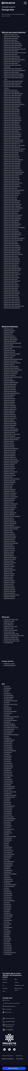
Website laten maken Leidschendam (13, 174)
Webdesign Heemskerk (10, 562)
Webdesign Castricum (9, 550)
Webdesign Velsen (8, 577)
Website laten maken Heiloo (11, 275)
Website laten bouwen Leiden (11, 639)
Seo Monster (7, 868)
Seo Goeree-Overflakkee (10, 711)
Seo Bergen (7, 911)
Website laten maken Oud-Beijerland (13, 215)
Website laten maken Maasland (11, 225)
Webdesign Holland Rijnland (11, 430)
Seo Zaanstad (7, 938)
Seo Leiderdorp (8, 733)
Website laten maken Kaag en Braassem (14, 75)
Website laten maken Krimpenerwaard (13, 81)
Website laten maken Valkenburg (12, 168)
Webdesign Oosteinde (9, 589)
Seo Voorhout (7, 804)
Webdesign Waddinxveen (10, 409)
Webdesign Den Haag (9, 350)
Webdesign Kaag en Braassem (11, 368)
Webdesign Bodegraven (10, 521)
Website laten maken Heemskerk (12, 274)
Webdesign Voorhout (9, 446)
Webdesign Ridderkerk (9, 395)
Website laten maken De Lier (11, 229)
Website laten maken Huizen (11, 256)
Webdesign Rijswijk (9, 396)
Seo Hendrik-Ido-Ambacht (10, 720)
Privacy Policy (19, 1058)
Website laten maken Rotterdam (12, 109)
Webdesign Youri (8, 334)
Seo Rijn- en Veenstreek (10, 791)
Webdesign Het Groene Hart (11, 429)
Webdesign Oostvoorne (10, 505)
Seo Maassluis (7, 738)
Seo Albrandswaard (9, 697)
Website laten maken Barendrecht (12, 47)
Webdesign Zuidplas (9, 420)
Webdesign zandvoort (9, 582)
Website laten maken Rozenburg (12, 209)
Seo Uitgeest (7, 931)
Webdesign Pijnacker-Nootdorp (12, 393)
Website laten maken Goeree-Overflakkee (14, 59)
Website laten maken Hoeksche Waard (13, 74)
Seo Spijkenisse (8, 847)
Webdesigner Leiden (9, 621)
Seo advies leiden (8, 642)
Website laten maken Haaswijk (11, 177)
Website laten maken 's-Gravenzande (13, 207)
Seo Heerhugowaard (9, 900)
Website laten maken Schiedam (12, 111)
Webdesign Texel (8, 571)
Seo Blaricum (7, 913)
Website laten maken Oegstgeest (12, 100)
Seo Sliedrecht (7, 759)
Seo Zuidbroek (7, 950)
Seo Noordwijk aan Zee (10, 952)
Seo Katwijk (7, 690)
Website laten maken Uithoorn (11, 286)
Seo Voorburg (7, 822)
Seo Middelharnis (8, 870)
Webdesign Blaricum (9, 555)
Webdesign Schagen (9, 552)
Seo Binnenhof (8, 790)
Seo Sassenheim (8, 807)
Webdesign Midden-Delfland (11, 382)
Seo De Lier (7, 875)
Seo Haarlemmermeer (9, 797)
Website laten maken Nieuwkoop (12, 97)
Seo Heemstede (8, 895)
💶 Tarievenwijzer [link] (7, 1009)
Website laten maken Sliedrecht (12, 113)
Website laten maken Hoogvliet (12, 299)
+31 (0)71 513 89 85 (10, 1021)
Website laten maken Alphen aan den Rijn (14, 149)
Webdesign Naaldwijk (9, 509)
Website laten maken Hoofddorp (12, 166)
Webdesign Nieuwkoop (10, 386)
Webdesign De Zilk (9, 584)
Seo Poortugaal (8, 949)
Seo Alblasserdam (8, 695)
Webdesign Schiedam (9, 400)
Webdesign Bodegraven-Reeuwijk (12, 343)
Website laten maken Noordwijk (12, 36)
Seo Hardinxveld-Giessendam (11, 716)
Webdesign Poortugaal (9, 591)
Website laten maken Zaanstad (11, 291)
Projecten (5, 988)
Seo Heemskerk (8, 920)
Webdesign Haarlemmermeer (11, 439)
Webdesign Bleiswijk (9, 525)
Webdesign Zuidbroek (9, 593)
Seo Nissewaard (8, 745)
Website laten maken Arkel (10, 241)
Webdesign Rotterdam (9, 398)
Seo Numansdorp (8, 865)
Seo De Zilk (7, 941)
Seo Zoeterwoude (8, 775)
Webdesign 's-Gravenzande (11, 496)
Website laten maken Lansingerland (13, 83)
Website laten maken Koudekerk (12, 179)
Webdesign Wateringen (10, 482)
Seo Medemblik (8, 927)
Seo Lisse (6, 736)
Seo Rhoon (7, 859)
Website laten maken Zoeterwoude (12, 129)
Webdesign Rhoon (8, 502)
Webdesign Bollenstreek (10, 425)
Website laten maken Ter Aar (11, 195)
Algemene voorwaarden (8, 1058)
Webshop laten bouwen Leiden (12, 641)
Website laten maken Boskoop (11, 231)
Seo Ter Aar (7, 841)
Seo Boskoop (7, 877)
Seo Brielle (7, 702)
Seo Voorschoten (8, 765)
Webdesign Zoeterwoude (10, 418)
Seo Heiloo (7, 922)
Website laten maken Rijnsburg (12, 41)
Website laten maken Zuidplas (11, 131)
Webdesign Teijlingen (9, 473)
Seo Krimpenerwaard (9, 729)
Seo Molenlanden (8, 741)
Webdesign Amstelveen (10, 536)
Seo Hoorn (7, 834)
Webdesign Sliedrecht (9, 402)
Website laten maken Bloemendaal (12, 234)
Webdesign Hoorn (8, 477)
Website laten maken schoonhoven (13, 204)
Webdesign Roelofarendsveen (11, 461)
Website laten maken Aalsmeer (11, 258)
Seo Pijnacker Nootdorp (10, 836)
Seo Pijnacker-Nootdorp (10, 750)
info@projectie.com (10, 1018)
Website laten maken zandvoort (12, 293)
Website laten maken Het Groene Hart (13, 140)
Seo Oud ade (7, 827)
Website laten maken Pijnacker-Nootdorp (14, 104)
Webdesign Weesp (8, 578)
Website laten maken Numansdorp (12, 218)
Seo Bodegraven (8, 879)
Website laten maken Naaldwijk (11, 220)
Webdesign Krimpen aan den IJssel (13, 370)
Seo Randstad (7, 784)
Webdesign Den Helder (10, 559)
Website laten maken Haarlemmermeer (13, 150)
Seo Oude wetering (9, 829)
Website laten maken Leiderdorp (12, 84)
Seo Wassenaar (8, 768)
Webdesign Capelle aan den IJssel (12, 346)
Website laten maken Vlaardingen (12, 116)
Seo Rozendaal (8, 838)
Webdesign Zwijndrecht (10, 421)
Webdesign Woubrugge (10, 475)
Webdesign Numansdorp (10, 507)
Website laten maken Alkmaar (11, 243)
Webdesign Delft (8, 348)
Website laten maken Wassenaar (12, 122)
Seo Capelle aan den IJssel (11, 704)
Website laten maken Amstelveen (12, 247)
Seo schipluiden (8, 852)
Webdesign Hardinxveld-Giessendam (13, 359)
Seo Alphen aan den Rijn (10, 795)
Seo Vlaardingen (8, 763)
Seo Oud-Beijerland (9, 861)
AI (3, 985)
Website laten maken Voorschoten (12, 118)
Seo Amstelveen (8, 893)
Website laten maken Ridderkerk (12, 106)
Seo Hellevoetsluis (8, 718)
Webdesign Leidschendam (10, 462)
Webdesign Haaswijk (9, 466)
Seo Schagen (7, 909)
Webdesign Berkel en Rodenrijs (12, 527)
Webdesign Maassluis (9, 380)
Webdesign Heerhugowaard (11, 543)
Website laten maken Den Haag (12, 56)
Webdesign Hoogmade (9, 452)
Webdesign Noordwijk (9, 330)
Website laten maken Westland (11, 124)
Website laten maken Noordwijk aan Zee (14, 306)
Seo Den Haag (7, 707)
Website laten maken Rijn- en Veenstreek (14, 145)
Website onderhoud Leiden (11, 630)
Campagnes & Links (19, 985)
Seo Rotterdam (8, 756)
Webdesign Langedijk (9, 566)
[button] (14, 1068)
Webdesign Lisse (8, 378)
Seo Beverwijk (7, 906)
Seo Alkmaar (7, 890)
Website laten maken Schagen (11, 263)
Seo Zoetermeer (8, 774)
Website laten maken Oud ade (11, 181)
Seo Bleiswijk (7, 882)
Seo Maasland (7, 872)
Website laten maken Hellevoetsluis (13, 68)
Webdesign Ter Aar (9, 484)
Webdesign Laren (8, 568)
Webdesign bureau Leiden (10, 626)
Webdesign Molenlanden (10, 384)
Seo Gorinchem (8, 713)
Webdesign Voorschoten (10, 407)
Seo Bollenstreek (8, 782)
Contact (16, 982)
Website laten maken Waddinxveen (12, 120)
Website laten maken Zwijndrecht (12, 133)
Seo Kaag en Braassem (10, 725)
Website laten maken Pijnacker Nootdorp (14, 190)
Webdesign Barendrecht (10, 341)
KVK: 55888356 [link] (9, 1029)
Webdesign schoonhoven (10, 493)
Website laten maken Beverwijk (12, 259)
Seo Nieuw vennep (9, 816)
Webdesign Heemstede (10, 537)
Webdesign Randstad (9, 427)
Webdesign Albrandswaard (10, 339)
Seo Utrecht (7, 800)
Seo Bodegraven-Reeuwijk (10, 700)
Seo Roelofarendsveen (10, 818)
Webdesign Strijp (8, 486)
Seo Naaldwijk (7, 866)
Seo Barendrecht (8, 699)
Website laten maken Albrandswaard (13, 45)
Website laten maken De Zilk (11, 295)
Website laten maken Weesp (11, 290)
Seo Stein (6, 845)
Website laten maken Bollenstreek (12, 136)
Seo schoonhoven (8, 850)
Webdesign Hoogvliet (9, 587)
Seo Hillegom (7, 722)
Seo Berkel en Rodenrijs (10, 884)
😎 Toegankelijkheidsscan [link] (9, 1006)
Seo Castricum (7, 907)
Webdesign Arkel (8, 530)
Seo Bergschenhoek (9, 886)
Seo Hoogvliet (7, 945)
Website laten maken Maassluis (12, 92)
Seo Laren (6, 925)
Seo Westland (7, 770)
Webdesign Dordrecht (9, 352)
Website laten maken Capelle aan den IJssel (15, 52)
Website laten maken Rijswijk (11, 108)
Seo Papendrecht (8, 749)
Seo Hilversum (7, 897)
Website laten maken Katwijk (11, 38)
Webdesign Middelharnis (10, 512)
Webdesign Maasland (9, 514)
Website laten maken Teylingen (12, 115)
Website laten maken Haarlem (11, 152)
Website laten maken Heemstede (12, 249)
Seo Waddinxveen (8, 766)
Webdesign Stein (8, 487)
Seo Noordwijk (7, 688)
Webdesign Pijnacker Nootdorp (12, 478)
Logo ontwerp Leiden (9, 632)
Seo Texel (6, 929)
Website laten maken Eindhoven (12, 308)
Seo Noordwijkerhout (9, 806)
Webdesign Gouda (8, 357)
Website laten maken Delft (10, 54)
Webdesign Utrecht (9, 443)
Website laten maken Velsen (11, 288)
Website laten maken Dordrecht (12, 58)
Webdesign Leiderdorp (9, 375)
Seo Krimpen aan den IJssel (11, 727)
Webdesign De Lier (9, 518)
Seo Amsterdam (8, 811)
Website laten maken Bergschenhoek (13, 240)
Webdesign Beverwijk (9, 548)
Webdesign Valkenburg (10, 457)
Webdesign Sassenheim (10, 450)
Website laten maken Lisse (10, 90)
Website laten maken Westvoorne (12, 125)
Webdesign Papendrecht (10, 391)
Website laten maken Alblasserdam (12, 43)
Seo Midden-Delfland (9, 740)
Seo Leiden (7, 686)
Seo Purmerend (8, 899)
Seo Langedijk (7, 924)
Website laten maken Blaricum (11, 266)
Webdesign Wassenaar (9, 411)
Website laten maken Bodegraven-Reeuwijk (15, 49)
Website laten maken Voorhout (11, 158)
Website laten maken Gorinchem (12, 61)
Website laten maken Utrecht (11, 154)
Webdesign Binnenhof (9, 432)
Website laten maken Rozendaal (12, 191)
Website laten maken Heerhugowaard (13, 254)
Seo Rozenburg (8, 856)
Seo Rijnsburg (7, 693)
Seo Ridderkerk (8, 752)
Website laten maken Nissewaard (12, 99)
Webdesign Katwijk (8, 332)
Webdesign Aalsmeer (9, 546)
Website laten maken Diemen (11, 272)
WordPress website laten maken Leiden (14, 635)
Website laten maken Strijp (10, 197)
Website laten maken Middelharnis (12, 224)
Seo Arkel (6, 888)
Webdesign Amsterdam (10, 454)
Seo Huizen (7, 902)
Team (4, 991)
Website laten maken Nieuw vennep (13, 170)
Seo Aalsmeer (7, 904)
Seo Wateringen (8, 840)
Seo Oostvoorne (8, 863)
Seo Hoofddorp (8, 813)
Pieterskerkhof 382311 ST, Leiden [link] (9, 1025)
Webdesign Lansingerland (10, 373)
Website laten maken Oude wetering (13, 183)
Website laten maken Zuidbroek (12, 304)
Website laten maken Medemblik (12, 281)
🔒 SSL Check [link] (6, 1000)
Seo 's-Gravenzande (9, 854)
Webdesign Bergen (9, 553)
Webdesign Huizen (9, 545)
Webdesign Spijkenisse (10, 489)
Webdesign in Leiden (9, 663)
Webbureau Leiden (9, 628)
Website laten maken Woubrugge (12, 186)
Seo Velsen (7, 934)
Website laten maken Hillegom (11, 72)
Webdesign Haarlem (9, 441)
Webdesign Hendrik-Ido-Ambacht (12, 362)
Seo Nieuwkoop (8, 743)
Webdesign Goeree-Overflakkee (12, 353)
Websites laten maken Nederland (13, 32)
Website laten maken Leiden (11, 34)
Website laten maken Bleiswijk (11, 236)
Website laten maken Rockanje (11, 211)
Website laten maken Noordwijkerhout (13, 159)
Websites (5, 979)
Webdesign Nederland (10, 326)
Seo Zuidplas (7, 777)
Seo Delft (6, 706)
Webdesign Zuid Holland (10, 423)
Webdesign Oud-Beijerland (10, 503)
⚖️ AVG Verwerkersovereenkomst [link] (11, 1003)
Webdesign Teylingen (9, 403)
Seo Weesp (7, 936)
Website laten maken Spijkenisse (12, 200)
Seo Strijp (6, 843)
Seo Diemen (7, 918)
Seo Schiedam (7, 758)
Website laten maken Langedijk (12, 277)
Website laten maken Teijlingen (11, 184)
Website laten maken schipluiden (12, 206)
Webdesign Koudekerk (9, 468)
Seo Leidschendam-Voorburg (11, 734)
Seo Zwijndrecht (8, 779)
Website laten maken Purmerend (12, 252)
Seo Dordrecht (7, 709)
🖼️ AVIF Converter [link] (7, 1012)
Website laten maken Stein (10, 199)
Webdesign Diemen (9, 561)
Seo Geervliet (7, 943)
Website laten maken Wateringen (12, 193)
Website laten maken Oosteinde (12, 300)
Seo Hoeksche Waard (9, 724)
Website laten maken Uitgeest (11, 284)
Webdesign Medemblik (9, 569)
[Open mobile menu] (25, 3)
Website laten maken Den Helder (12, 270)
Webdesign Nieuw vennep (10, 459)
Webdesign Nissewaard (10, 387)
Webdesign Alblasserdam (10, 337)
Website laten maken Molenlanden (12, 95)
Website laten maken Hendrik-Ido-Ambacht (14, 70)
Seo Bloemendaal (8, 881)
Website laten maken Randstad (11, 138)
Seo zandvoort (7, 940)
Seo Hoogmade (8, 809)
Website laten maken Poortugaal (12, 302)
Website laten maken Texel (10, 283)
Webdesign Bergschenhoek (11, 528)
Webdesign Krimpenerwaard (11, 371)
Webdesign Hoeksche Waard (11, 366)
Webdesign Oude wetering (10, 471)
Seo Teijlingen (7, 831)
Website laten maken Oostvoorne (12, 216)
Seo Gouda (7, 715)
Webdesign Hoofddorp (9, 455)
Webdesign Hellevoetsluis (10, 361)
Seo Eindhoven (8, 954)
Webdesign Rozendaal (9, 480)
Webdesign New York (9, 598)
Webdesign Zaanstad (9, 580)
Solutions (5, 982)
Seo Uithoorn (7, 932)
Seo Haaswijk (7, 824)
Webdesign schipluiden (10, 495)
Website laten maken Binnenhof (12, 143)
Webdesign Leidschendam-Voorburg (13, 377)
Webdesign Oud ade (9, 470)
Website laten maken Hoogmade (12, 163)
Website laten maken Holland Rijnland (13, 141)
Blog (16, 979)
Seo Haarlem (7, 799)
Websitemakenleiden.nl (10, 665)
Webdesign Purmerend (10, 541)
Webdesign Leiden (8, 329)
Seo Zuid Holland (8, 781)
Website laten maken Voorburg (11, 175)
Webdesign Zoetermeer (10, 416)
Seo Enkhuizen (8, 891)
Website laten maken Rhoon (11, 213)
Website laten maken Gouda (11, 63)
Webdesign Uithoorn (9, 575)
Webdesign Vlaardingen (10, 405)
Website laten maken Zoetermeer (12, 127)
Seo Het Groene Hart (9, 786)
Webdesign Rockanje (9, 500)
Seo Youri (6, 691)
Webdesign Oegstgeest (10, 389)
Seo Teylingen (7, 761)
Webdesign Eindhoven (9, 596)
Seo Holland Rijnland (9, 788)
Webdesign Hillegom (9, 364)
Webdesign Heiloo (8, 564)
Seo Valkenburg (8, 815)
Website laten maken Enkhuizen (12, 245)
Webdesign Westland (9, 412)
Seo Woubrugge (8, 832)
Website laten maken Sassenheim (12, 161)
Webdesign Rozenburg (10, 498)
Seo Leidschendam (9, 820)
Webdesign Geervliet (9, 586)
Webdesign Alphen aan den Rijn (12, 437)
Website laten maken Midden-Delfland (13, 93)
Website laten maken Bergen (11, 265)
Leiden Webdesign (8, 624)
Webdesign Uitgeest (9, 573)
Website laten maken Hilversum (12, 250)
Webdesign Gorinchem (9, 355)
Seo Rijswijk (7, 754)
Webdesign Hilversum (9, 539)
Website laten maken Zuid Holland (12, 134)
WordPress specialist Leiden (11, 637)
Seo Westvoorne (8, 772)
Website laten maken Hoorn (11, 188)
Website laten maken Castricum (12, 261)
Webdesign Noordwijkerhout (11, 448)
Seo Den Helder (8, 916)
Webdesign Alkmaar (9, 532)
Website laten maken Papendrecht (12, 102)
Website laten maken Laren (11, 279)
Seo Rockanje (7, 857)
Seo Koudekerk (8, 825)
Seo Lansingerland (8, 731)
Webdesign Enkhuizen (9, 534)
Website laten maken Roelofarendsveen (14, 172)
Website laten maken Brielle (11, 50)
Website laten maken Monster (11, 222)
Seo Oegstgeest (8, 747)
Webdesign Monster (9, 511)
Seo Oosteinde (8, 947)
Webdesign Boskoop (9, 520)
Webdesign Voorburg (9, 464)
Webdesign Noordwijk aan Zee (11, 595)
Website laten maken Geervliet (11, 297)
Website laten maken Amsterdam (12, 165)
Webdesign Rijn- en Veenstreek (12, 434)
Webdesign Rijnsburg (9, 336)
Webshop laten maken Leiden (11, 633)
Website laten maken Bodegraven (12, 233)
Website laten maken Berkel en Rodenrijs (14, 238)
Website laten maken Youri (10, 40)
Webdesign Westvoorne (10, 414)
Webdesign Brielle (8, 345)
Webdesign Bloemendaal (10, 523)
